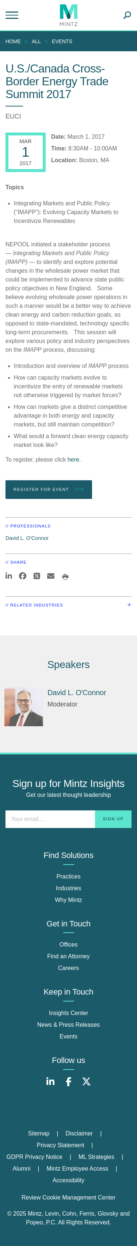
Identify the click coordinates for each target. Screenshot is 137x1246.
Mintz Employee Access (77, 1168)
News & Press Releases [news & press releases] (68, 1025)
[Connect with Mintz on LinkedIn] (50, 1085)
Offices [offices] (69, 944)
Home (13, 41)
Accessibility (68, 1180)
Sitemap (39, 1133)
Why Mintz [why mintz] (68, 900)
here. (74, 459)
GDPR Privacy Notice (34, 1157)
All (36, 41)
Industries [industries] (68, 888)
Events (62, 41)
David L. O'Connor (27, 538)
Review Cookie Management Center (68, 1197)
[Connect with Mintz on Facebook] (68, 1085)
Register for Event (49, 489)
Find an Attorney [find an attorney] (68, 956)
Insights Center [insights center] (68, 1013)
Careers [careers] (68, 968)
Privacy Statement (60, 1145)
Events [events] (68, 1036)
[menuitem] (14, 41)
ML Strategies (96, 1157)
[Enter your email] (68, 819)
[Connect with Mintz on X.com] (86, 1085)
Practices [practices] (69, 876)
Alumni (21, 1168)
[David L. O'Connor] (23, 707)
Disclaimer (79, 1133)
